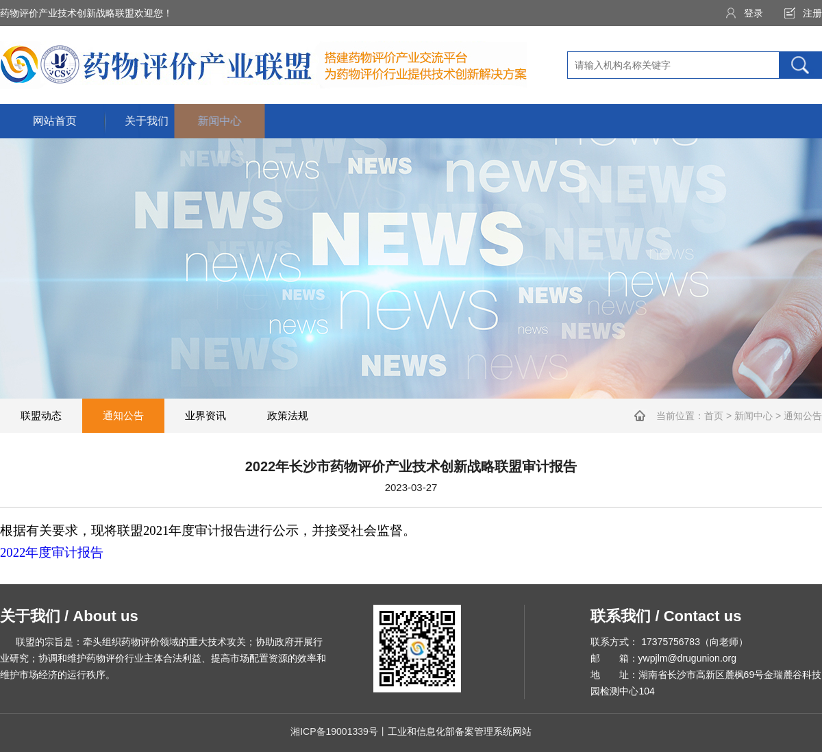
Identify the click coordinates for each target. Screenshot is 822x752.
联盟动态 (41, 415)
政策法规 (287, 415)
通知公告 (123, 415)
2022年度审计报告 (51, 552)
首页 (713, 415)
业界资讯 (205, 415)
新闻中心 (753, 415)
